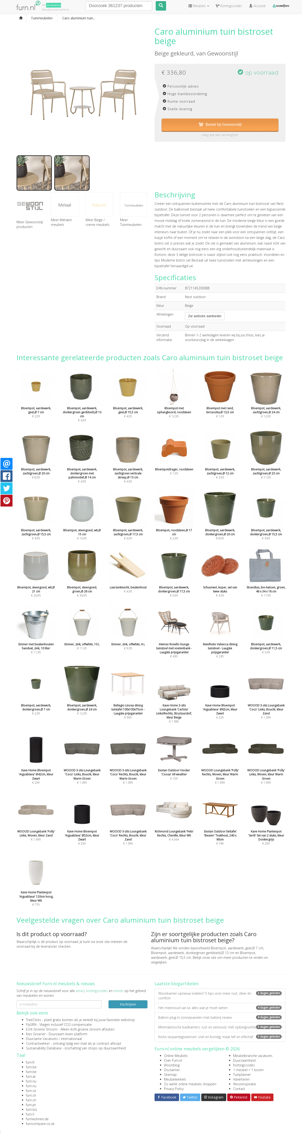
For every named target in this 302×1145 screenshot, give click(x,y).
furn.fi (30, 1114)
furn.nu (31, 1081)
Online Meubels (176, 1055)
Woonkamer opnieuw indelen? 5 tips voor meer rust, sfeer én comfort (220, 995)
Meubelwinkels (175, 1079)
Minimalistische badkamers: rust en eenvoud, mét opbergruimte (220, 1027)
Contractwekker (38, 1043)
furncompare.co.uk (40, 1123)
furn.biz (31, 1109)
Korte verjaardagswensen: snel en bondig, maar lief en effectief (220, 1037)
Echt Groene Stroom (41, 1029)
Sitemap (170, 1074)
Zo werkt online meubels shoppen (190, 1084)
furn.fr (30, 1062)
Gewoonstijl (222, 53)
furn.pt (31, 1105)
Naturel (99, 205)
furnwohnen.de (37, 1119)
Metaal (64, 205)
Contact (239, 1088)
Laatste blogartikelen (176, 983)
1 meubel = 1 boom (248, 1070)
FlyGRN (31, 1024)
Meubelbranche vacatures (253, 1055)
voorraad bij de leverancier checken (44, 946)
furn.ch (31, 1095)
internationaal (71, 1038)
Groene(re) (53, 5)
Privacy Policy (174, 1088)
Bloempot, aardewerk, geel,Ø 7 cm (237, 948)
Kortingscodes (244, 1065)
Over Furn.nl (173, 1060)
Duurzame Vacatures (42, 1038)
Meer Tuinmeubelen (131, 222)
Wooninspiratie (244, 1084)
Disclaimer (172, 1070)
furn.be (31, 1067)
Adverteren (241, 1079)
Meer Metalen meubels (61, 222)
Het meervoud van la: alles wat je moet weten (220, 1008)
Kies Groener (36, 1034)
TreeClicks (33, 1020)
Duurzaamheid (244, 1060)
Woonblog (172, 1065)
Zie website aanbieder (205, 316)
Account (257, 6)
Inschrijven (128, 1004)
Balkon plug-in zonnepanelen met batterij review (220, 1017)
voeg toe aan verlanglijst (220, 135)
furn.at (31, 1076)
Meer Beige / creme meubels (97, 222)
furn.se (31, 1090)
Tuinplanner (242, 1074)
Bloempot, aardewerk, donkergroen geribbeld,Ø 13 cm (192, 953)
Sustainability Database (44, 1048)
